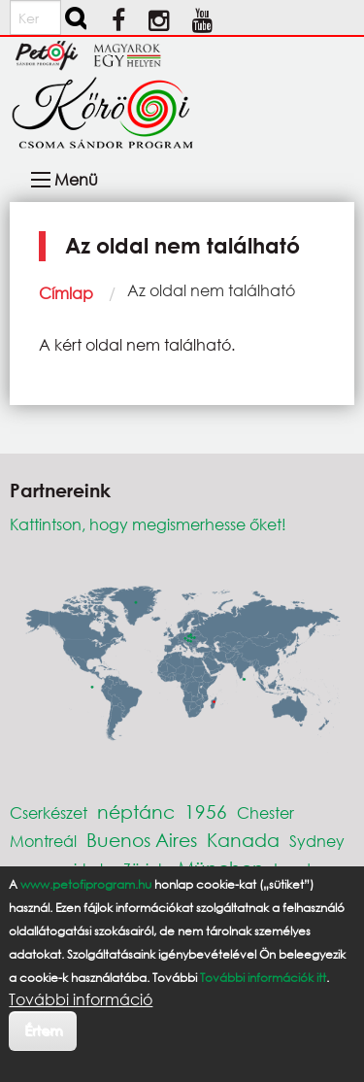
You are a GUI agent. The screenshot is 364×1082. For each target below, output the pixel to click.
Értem (43, 1030)
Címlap (66, 293)
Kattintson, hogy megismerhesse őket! (148, 524)
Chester (265, 812)
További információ (80, 999)
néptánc (136, 811)
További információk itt (263, 977)
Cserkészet (48, 812)
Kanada (243, 839)
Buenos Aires (141, 839)
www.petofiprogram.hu (85, 884)
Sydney (317, 840)
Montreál (43, 840)
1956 (205, 811)
